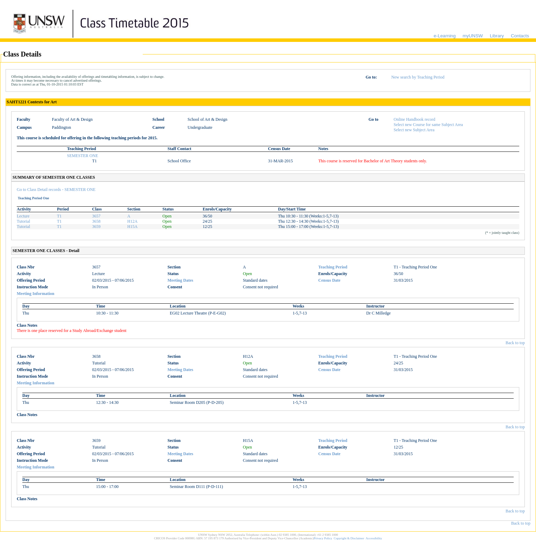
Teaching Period (332, 267)
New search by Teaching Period (417, 77)
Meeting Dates (180, 280)
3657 (96, 216)
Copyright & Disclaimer (349, 538)
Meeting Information (35, 293)
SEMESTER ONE (82, 155)
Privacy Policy (323, 538)
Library (497, 35)
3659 (96, 226)
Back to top (515, 342)
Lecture (23, 216)
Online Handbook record (414, 119)
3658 (96, 221)
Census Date (329, 280)
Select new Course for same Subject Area (428, 124)
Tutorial (23, 221)
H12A (132, 221)
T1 (59, 216)
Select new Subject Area (414, 129)
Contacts (520, 35)
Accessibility (374, 538)
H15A (132, 226)
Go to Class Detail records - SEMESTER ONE (56, 189)
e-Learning (445, 35)
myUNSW (473, 35)
